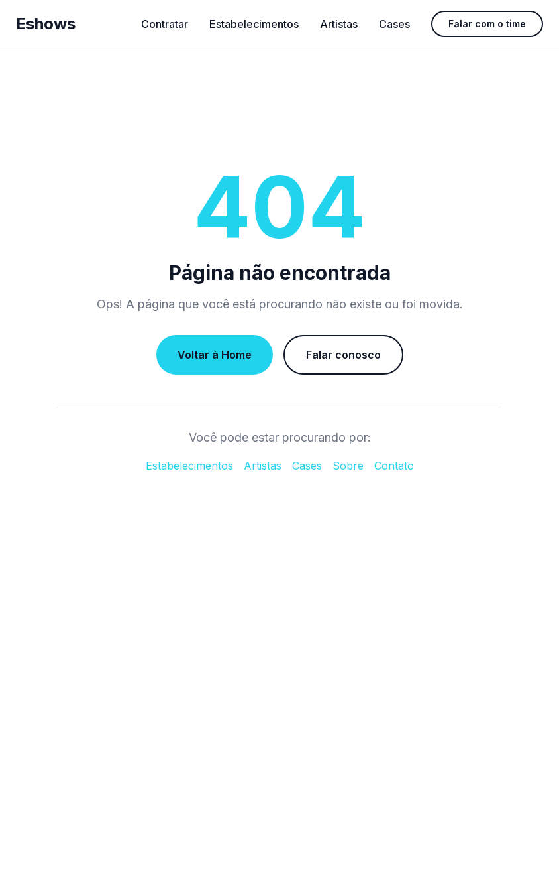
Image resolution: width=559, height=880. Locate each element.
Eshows (46, 23)
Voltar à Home (215, 354)
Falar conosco (343, 354)
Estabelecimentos (254, 24)
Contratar (164, 24)
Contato (394, 465)
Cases (394, 24)
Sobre (348, 465)
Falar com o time (487, 23)
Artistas (339, 24)
